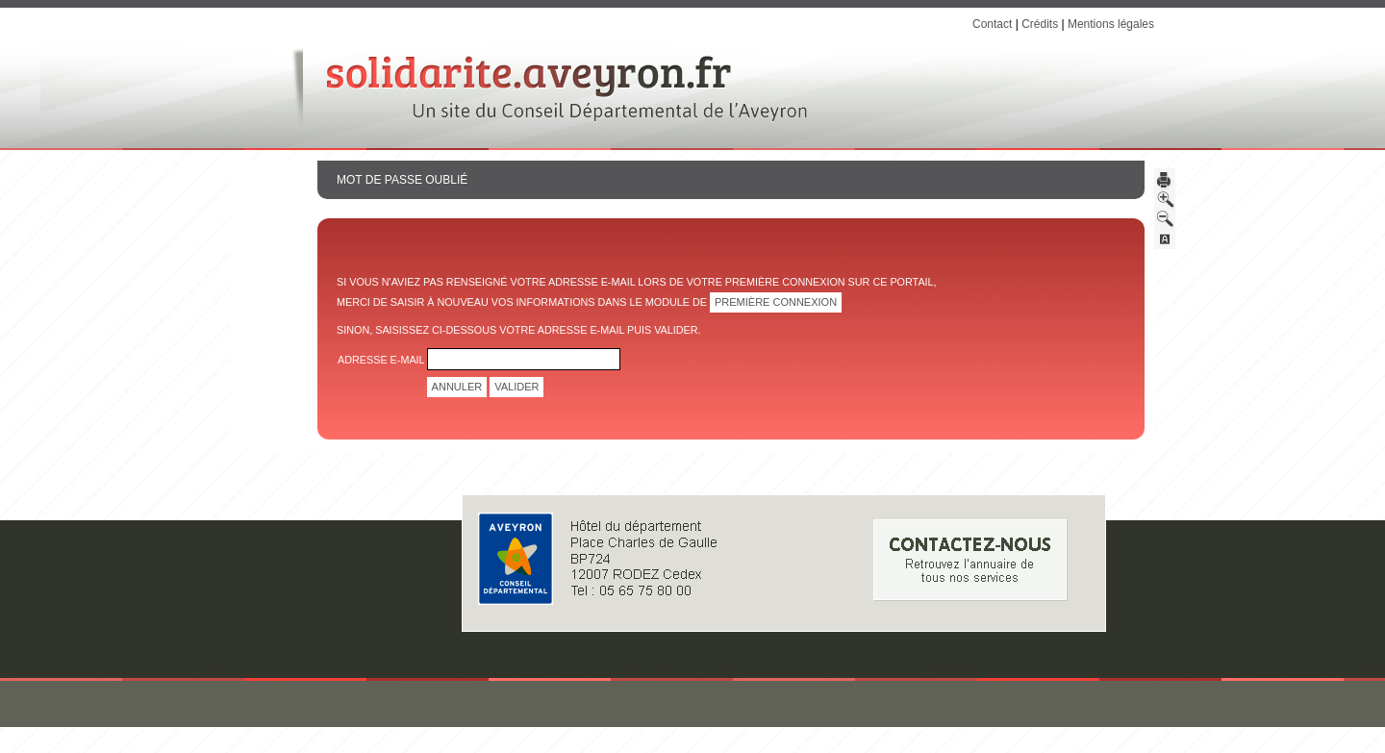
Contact (992, 24)
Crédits (1039, 24)
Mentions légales (1111, 24)
